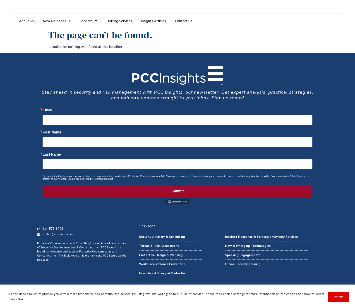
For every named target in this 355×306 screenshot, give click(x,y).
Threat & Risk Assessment (159, 246)
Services (88, 21)
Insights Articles (153, 21)
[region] (177, 295)
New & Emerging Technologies (248, 246)
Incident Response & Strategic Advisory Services (261, 237)
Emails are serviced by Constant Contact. (90, 179)
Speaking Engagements (242, 255)
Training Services (119, 21)
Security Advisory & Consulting (162, 237)
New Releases (56, 21)
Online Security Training (243, 264)
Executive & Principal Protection (163, 273)
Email (47, 110)
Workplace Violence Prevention (162, 264)
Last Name (52, 154)
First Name (52, 132)
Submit (177, 191)
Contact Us (183, 21)
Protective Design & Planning (161, 255)
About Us (26, 21)
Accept (338, 296)
